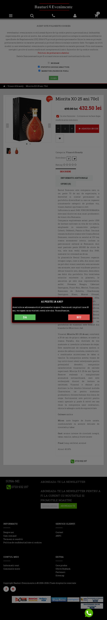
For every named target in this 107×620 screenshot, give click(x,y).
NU (79, 317)
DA (25, 317)
